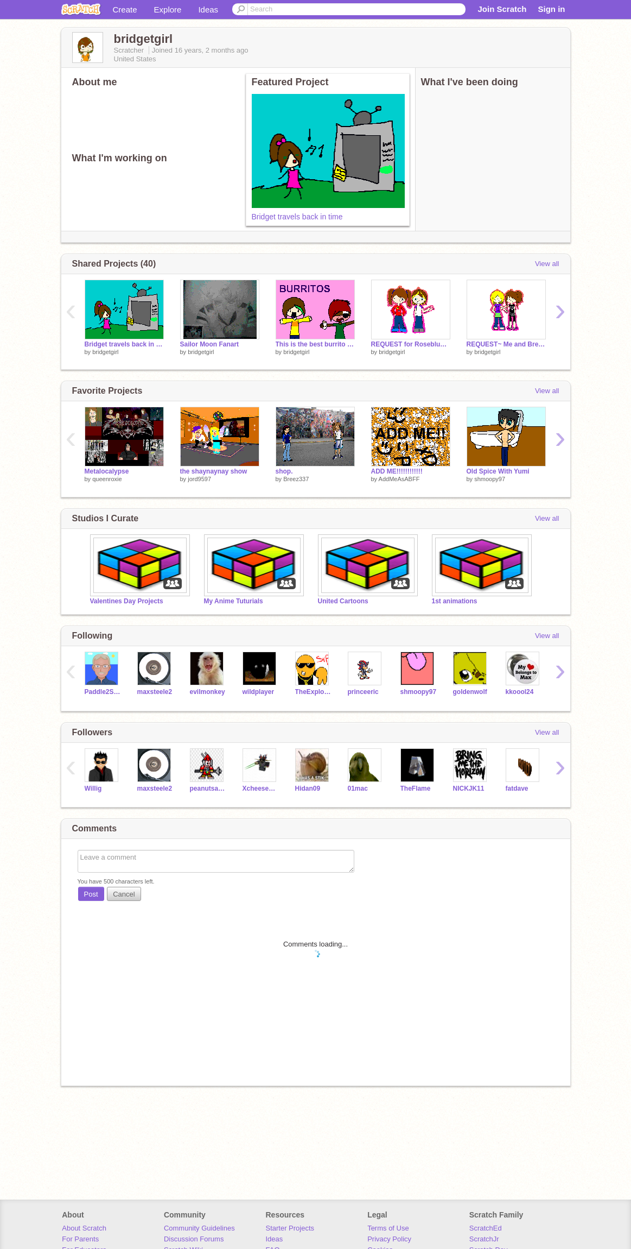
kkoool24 (520, 692)
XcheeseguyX (261, 788)
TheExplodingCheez (313, 692)
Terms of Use (388, 1228)
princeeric (363, 692)
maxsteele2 (155, 692)
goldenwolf (470, 692)
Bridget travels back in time (297, 216)
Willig (93, 788)
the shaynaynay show (213, 471)
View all (547, 264)
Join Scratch (501, 9)
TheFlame (415, 788)
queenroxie (107, 479)
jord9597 (199, 479)
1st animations (454, 601)
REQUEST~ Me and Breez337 (506, 344)
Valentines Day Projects (126, 601)
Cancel (124, 894)
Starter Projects (290, 1228)
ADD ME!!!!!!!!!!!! (397, 471)
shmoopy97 (489, 479)
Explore (168, 9)
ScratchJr (484, 1239)
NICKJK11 (469, 788)
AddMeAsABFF (399, 479)
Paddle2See (103, 692)
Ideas (208, 9)
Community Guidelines (199, 1228)
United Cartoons (343, 601)
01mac (358, 788)
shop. (284, 471)
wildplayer (259, 692)
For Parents (80, 1239)
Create (125, 9)
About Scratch (84, 1228)
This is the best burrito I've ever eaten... (315, 344)
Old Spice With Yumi (498, 471)
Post (91, 894)
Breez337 (296, 479)
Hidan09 (308, 788)
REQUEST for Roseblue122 (410, 344)
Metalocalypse (107, 471)
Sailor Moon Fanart (209, 344)
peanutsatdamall (208, 788)
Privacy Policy (389, 1239)
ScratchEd (485, 1228)
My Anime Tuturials (233, 601)
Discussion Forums (194, 1239)
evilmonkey (207, 692)
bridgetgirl (105, 352)
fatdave (517, 788)
